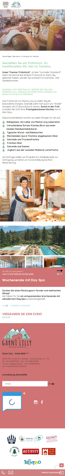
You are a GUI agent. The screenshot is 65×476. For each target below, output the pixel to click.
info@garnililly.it (16, 364)
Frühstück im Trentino (30, 56)
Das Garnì (16, 56)
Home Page (6, 56)
